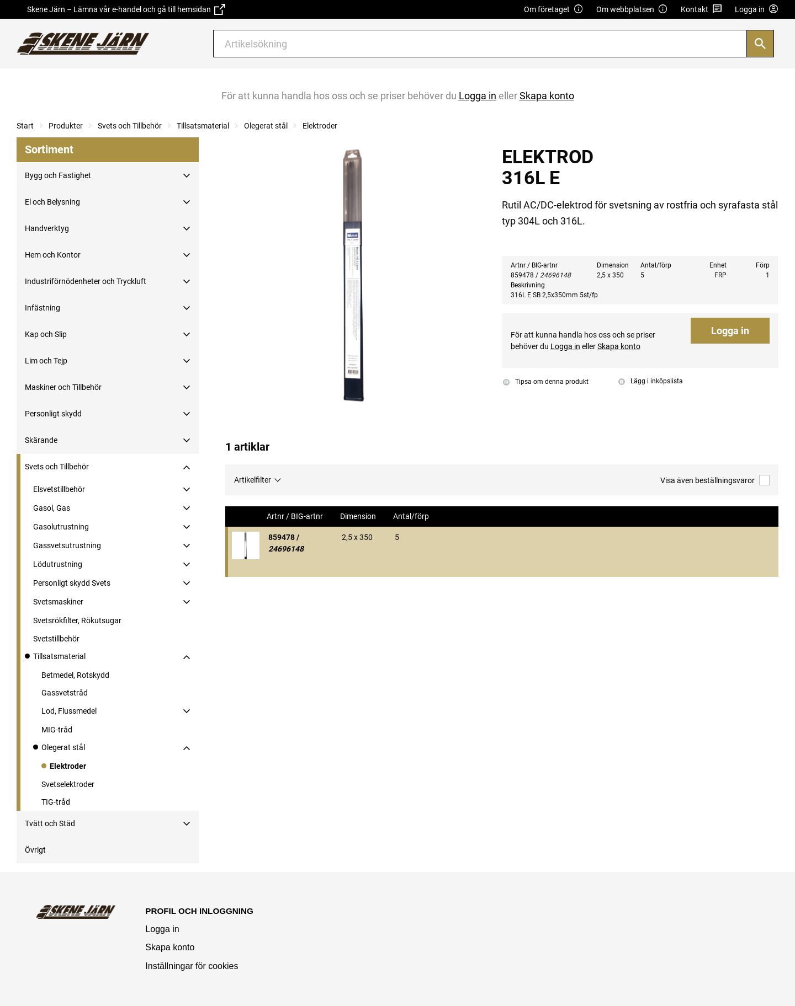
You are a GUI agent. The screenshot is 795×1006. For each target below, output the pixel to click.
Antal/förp (412, 516)
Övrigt (35, 850)
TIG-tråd (55, 802)
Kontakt (701, 9)
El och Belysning (52, 201)
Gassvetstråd (64, 692)
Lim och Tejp (46, 360)
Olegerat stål (266, 125)
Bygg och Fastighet (58, 175)
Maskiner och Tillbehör (63, 387)
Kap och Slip (46, 334)
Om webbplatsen (632, 9)
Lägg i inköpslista (650, 381)
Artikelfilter (252, 480)
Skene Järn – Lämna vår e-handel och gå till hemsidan (126, 9)
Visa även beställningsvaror (715, 480)
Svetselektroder (67, 784)
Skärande (41, 440)
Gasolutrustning (61, 526)
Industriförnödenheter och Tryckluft (85, 281)
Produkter (66, 125)
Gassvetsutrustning (67, 545)
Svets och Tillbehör (130, 125)
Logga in (730, 330)
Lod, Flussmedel (69, 711)
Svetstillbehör (56, 638)
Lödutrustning (57, 564)
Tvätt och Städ (50, 823)
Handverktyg (47, 228)
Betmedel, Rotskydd (75, 675)
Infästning (42, 307)
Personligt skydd (53, 413)
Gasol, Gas (51, 508)
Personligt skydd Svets (71, 583)
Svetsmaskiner (58, 601)
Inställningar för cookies (191, 966)
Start (25, 125)
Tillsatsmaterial (203, 125)
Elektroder (320, 125)
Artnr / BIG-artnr (296, 516)
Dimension (359, 516)
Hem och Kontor (53, 254)
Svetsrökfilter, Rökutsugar (77, 620)
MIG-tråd (56, 729)
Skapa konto (169, 947)
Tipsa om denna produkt (546, 382)
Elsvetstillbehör (59, 489)
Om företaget (554, 9)
